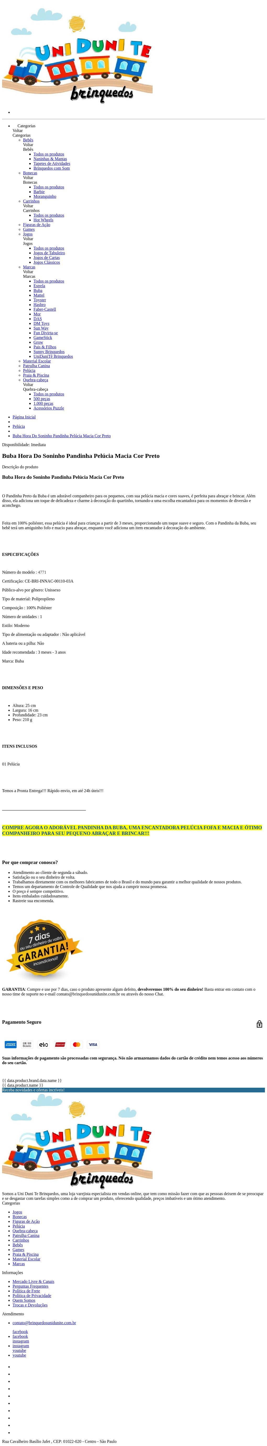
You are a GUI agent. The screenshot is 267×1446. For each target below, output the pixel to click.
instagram (21, 1341)
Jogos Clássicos (47, 262)
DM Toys (41, 323)
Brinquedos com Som (52, 168)
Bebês (28, 140)
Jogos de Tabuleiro (49, 253)
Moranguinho (45, 196)
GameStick (43, 337)
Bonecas (30, 173)
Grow (38, 342)
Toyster (40, 300)
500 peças (42, 398)
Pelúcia (29, 370)
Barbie (39, 191)
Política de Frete (26, 1291)
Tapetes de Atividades (52, 163)
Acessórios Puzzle (49, 408)
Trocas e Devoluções (30, 1305)
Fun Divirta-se (46, 333)
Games (29, 229)
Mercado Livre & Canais (33, 1281)
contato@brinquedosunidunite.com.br (44, 1323)
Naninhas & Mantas (50, 159)
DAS (38, 318)
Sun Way (41, 328)
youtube (19, 1350)
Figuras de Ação (36, 224)
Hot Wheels (43, 220)
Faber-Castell (45, 309)
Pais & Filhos (45, 347)
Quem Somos (24, 1300)
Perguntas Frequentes (30, 1286)
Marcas (29, 267)
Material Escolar (37, 361)
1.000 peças (43, 403)
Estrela (39, 286)
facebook (20, 1331)
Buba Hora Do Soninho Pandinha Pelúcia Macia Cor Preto (62, 436)
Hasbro (40, 304)
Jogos (27, 234)
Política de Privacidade (32, 1295)
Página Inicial (24, 417)
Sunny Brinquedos (49, 351)
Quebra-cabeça (35, 380)
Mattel (39, 295)
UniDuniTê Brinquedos (53, 356)
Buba (38, 290)
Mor (37, 314)
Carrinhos (31, 201)
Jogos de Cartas (47, 257)
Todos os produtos (49, 154)
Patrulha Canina (36, 366)
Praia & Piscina (36, 375)
